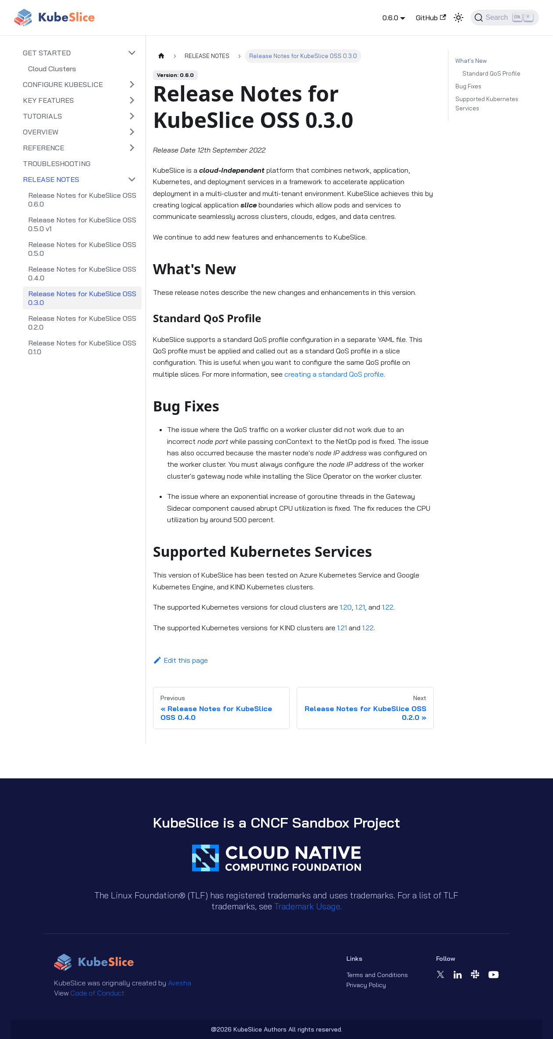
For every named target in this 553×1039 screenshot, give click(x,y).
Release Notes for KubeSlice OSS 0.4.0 (82, 273)
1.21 (360, 607)
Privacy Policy (366, 985)
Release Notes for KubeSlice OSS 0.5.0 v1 (82, 224)
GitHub (431, 17)
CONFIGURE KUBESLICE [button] (63, 84)
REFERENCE (43, 147)
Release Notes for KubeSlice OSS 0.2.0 (82, 322)
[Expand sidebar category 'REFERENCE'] (132, 148)
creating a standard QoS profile (334, 374)
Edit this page (180, 660)
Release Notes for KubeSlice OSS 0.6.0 (82, 199)
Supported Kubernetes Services (486, 103)
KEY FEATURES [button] (48, 100)
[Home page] (161, 56)
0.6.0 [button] (390, 17)
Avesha (179, 982)
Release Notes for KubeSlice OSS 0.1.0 (82, 347)
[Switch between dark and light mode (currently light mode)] (458, 18)
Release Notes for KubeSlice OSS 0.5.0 (82, 249)
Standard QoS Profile (491, 73)
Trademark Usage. (308, 906)
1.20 (346, 607)
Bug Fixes (468, 86)
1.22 (387, 607)
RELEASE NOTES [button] (51, 179)
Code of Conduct (97, 992)
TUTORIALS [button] (42, 116)
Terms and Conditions (377, 975)
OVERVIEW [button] (40, 131)
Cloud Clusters (52, 68)
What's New (471, 60)
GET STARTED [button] (47, 52)
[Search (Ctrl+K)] (505, 17)
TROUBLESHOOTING (57, 163)
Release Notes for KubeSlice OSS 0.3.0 (82, 298)
